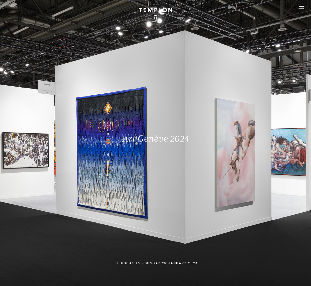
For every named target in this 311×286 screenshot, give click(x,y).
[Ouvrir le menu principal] (301, 7)
